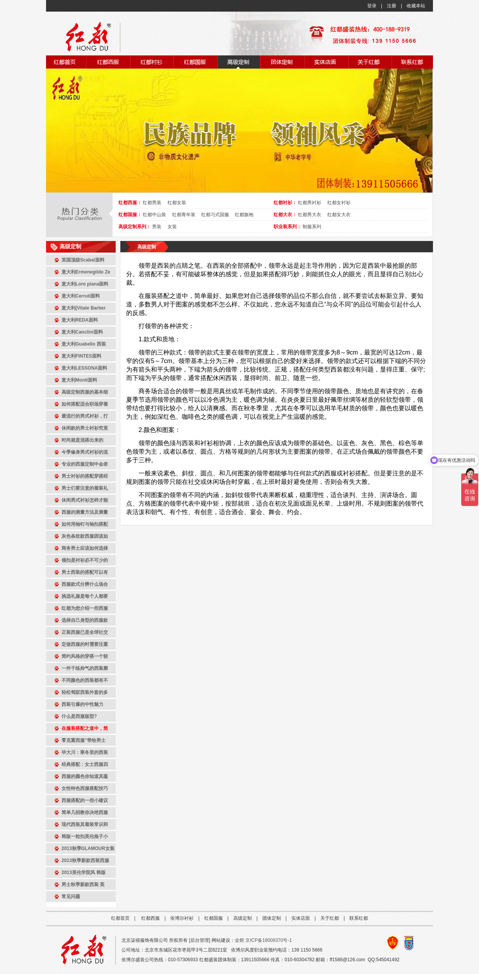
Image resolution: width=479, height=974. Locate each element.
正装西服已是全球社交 (85, 632)
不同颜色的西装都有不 (85, 680)
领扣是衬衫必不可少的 (85, 560)
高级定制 (146, 247)
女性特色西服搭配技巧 (85, 788)
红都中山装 (154, 214)
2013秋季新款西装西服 (85, 860)
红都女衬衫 (339, 202)
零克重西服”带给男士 (84, 740)
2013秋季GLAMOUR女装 (88, 848)
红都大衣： (285, 214)
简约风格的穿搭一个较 (85, 656)
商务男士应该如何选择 (85, 548)
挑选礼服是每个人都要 (85, 596)
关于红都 (329, 918)
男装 (156, 226)
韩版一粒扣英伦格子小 (85, 836)
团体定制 (271, 918)
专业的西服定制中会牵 (85, 464)
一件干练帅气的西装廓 (85, 668)
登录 (371, 6)
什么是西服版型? (79, 716)
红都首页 (120, 918)
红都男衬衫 (309, 202)
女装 (172, 226)
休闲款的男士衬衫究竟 (85, 428)
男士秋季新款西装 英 (83, 884)
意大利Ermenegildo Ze (86, 272)
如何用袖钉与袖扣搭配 (85, 524)
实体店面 (300, 918)
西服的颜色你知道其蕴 (85, 776)
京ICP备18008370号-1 (268, 940)
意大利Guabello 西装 (84, 344)
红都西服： (130, 202)
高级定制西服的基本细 (85, 392)
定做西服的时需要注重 (85, 644)
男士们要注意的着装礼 (85, 488)
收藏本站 (416, 6)
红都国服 (213, 918)
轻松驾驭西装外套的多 (85, 692)
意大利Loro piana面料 (85, 284)
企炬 (239, 940)
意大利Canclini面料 (82, 332)
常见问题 (71, 896)
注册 (391, 6)
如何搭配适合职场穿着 (85, 404)
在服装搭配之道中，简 (85, 728)
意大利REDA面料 (80, 320)
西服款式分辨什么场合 (85, 584)
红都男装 (152, 202)
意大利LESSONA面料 (84, 368)
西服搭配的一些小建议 (85, 800)
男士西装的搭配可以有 (85, 572)
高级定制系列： (134, 226)
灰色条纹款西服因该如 (85, 536)
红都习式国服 (215, 214)
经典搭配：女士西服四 (85, 764)
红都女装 (177, 202)
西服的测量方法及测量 (85, 512)
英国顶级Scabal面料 (83, 260)
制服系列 (312, 226)
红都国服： (130, 214)
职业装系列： (287, 226)
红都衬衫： (285, 202)
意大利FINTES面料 (81, 356)
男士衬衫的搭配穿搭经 (85, 476)
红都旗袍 (244, 214)
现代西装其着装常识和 (85, 824)
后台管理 (199, 940)
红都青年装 (183, 214)
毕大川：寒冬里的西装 (85, 752)
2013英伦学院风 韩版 (84, 872)
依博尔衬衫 (181, 918)
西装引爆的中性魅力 (82, 704)
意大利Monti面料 (79, 380)
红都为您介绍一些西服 (85, 608)
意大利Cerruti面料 (81, 296)
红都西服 (150, 918)
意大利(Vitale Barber (84, 308)
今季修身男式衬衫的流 (85, 452)
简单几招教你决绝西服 (85, 812)
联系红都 (358, 918)
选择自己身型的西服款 (85, 620)
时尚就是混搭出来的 (82, 440)
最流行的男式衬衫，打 (85, 416)
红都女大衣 (339, 214)
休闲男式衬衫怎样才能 (85, 500)
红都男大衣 (309, 214)
